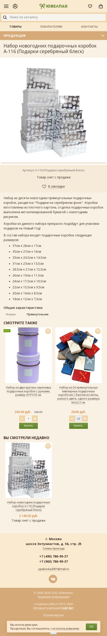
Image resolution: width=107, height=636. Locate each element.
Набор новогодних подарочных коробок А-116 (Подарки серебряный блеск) (28, 506)
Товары (15, 27)
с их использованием (64, 628)
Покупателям (51, 27)
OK (91, 627)
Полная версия (53, 615)
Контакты (89, 27)
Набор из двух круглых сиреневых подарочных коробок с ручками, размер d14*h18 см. (28, 391)
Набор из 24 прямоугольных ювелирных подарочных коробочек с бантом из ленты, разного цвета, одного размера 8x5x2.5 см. (78, 395)
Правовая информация (53, 597)
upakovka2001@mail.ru (53, 569)
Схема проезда (54, 548)
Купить (28, 425)
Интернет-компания (53, 608)
